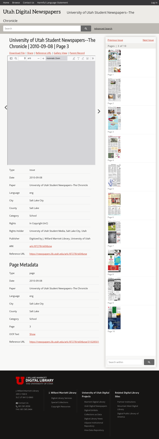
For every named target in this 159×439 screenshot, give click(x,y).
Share (30, 52)
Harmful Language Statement (52, 2)
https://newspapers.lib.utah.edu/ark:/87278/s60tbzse (58, 253)
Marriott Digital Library (94, 401)
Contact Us (28, 2)
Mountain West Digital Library (127, 408)
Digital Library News (93, 418)
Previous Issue (115, 40)
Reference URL (43, 52)
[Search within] (124, 362)
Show (32, 334)
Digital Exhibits (91, 410)
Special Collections (59, 402)
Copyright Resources (60, 406)
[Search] (42, 28)
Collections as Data (93, 414)
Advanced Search (103, 28)
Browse (16, 2)
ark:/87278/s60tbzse (41, 246)
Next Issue (148, 40)
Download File (17, 52)
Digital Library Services (61, 398)
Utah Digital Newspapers (95, 406)
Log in (154, 2)
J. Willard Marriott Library (27, 390)
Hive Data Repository (94, 430)
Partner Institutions (126, 401)
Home (6, 2)
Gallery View (60, 52)
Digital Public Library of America (128, 415)
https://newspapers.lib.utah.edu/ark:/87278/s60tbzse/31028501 (64, 341)
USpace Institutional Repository (93, 424)
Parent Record (77, 52)
